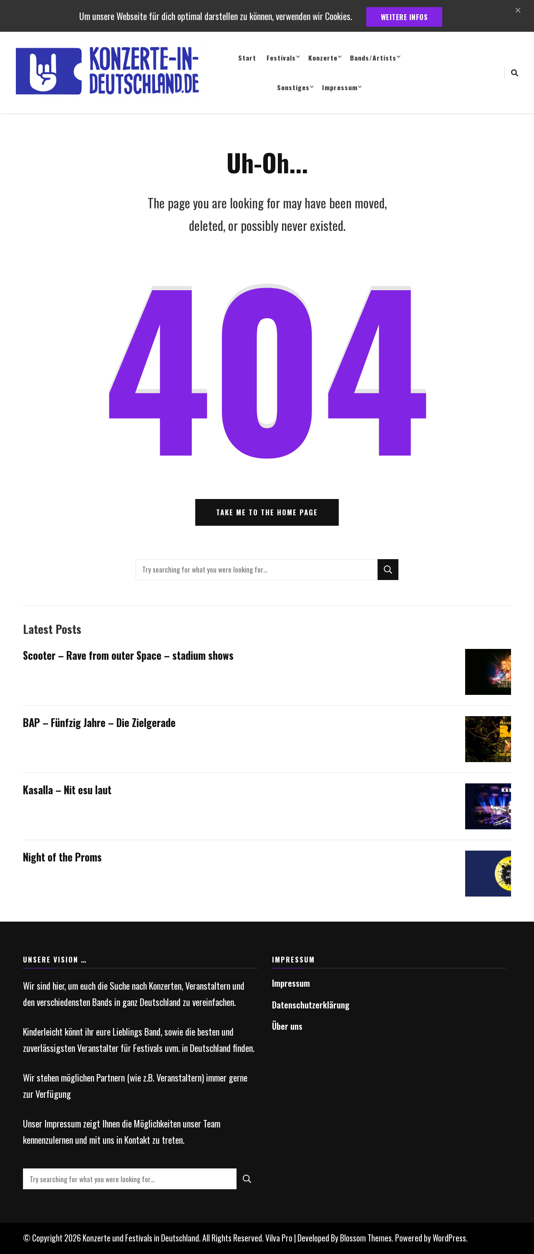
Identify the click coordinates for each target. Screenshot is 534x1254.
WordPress (449, 1238)
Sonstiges (293, 87)
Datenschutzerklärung (311, 1005)
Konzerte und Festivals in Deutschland (141, 1238)
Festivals (281, 58)
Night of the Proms (62, 856)
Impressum (340, 87)
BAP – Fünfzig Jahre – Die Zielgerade (99, 722)
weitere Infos (404, 17)
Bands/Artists (373, 58)
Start (247, 58)
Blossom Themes (366, 1238)
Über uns (287, 1026)
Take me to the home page (267, 512)
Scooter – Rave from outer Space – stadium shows (128, 655)
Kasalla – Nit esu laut (67, 789)
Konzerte (323, 58)
